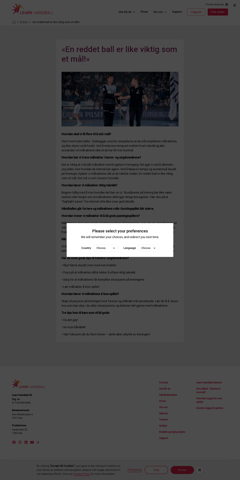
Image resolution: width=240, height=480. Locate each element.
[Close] (234, 5)
